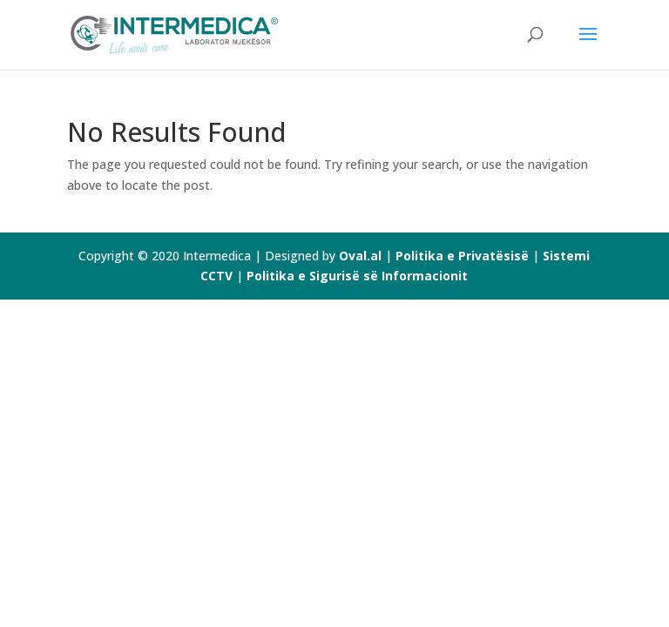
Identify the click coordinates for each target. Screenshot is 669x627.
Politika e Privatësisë (462, 255)
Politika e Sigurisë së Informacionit (357, 275)
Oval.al (360, 255)
